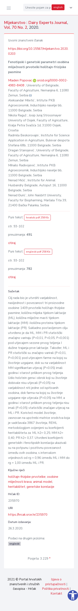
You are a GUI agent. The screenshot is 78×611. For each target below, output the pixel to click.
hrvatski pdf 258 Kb (37, 217)
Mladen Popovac (20, 80)
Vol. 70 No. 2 (15, 27)
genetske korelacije (40, 487)
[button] (70, 7)
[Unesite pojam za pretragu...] (37, 7)
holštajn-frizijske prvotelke (27, 477)
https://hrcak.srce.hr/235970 (27, 515)
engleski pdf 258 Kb (38, 251)
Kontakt (56, 593)
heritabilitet (16, 487)
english (58, 7)
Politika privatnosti (55, 589)
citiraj (12, 243)
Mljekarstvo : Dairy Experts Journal (35, 22)
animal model (42, 482)
